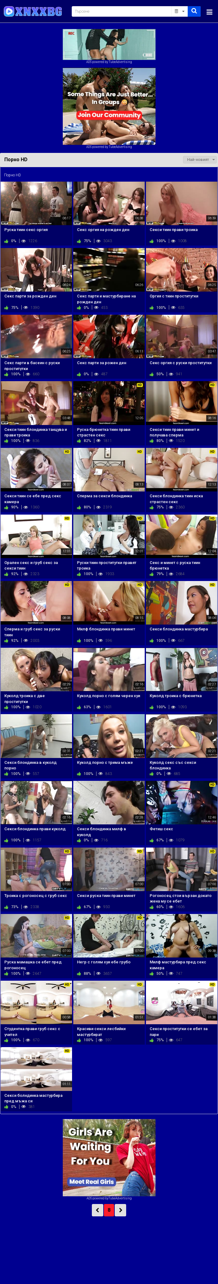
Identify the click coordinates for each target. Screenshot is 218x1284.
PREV (97, 1210)
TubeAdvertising (120, 62)
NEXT (120, 1210)
